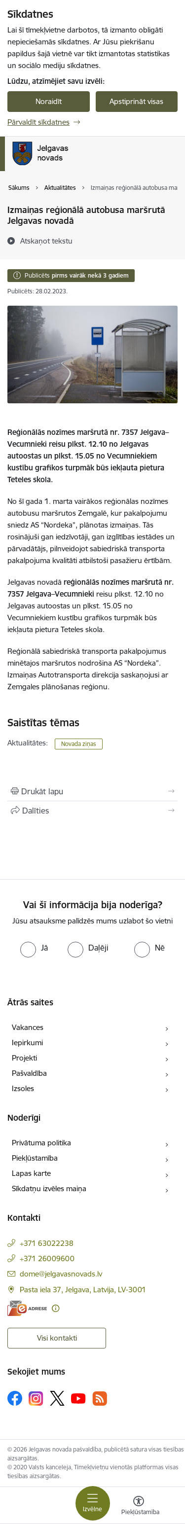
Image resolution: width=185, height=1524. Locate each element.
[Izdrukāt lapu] (92, 791)
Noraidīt (49, 101)
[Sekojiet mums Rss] (99, 1398)
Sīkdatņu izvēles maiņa (49, 1188)
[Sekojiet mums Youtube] (78, 1398)
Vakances (27, 1027)
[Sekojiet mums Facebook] (14, 1398)
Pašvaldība (29, 1073)
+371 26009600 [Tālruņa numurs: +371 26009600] (47, 1258)
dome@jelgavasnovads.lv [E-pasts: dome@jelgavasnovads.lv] (61, 1273)
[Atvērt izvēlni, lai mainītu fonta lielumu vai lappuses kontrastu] (138, 1506)
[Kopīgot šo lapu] (92, 810)
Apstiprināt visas (136, 101)
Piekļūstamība (35, 1158)
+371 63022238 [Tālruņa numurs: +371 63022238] (47, 1243)
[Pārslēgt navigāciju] (92, 1503)
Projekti (24, 1058)
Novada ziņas (78, 743)
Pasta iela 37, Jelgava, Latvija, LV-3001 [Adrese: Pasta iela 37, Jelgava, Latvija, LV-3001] (83, 1289)
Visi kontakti (57, 1338)
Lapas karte (31, 1173)
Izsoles (23, 1088)
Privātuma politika (41, 1142)
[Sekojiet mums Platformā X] (57, 1398)
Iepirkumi (27, 1042)
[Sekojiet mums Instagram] (36, 1398)
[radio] (34, 948)
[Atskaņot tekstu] (46, 241)
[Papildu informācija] (55, 1308)
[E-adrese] (27, 1308)
